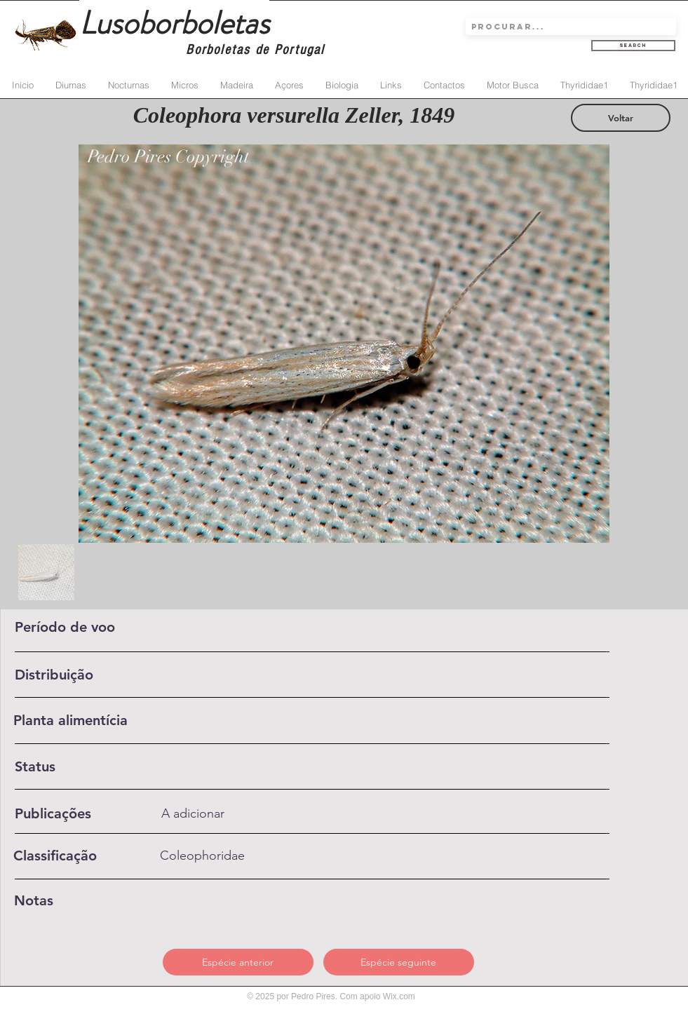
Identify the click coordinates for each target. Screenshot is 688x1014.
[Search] (633, 45)
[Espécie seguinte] (398, 962)
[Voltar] (620, 118)
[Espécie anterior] (238, 962)
